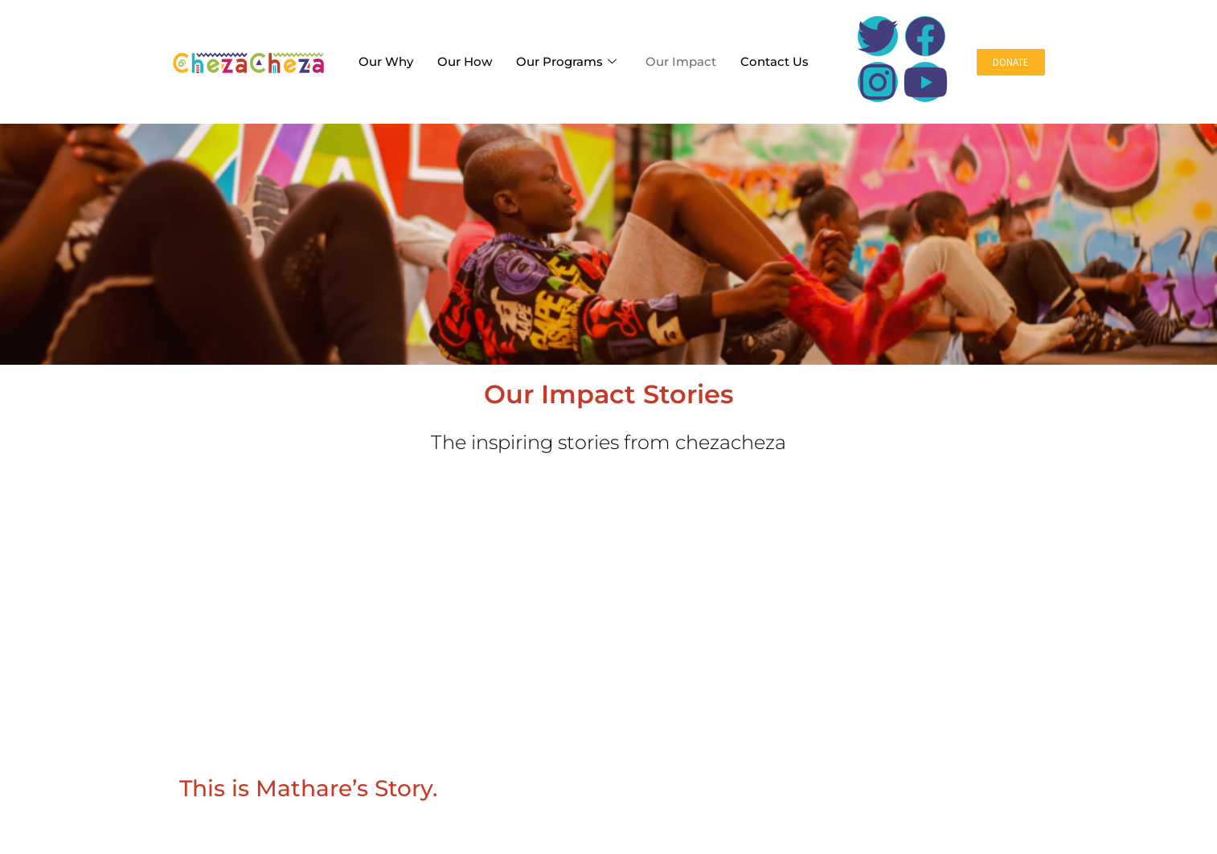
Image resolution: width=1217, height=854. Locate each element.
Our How (464, 61)
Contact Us (774, 61)
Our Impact (680, 61)
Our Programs (566, 61)
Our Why (386, 61)
